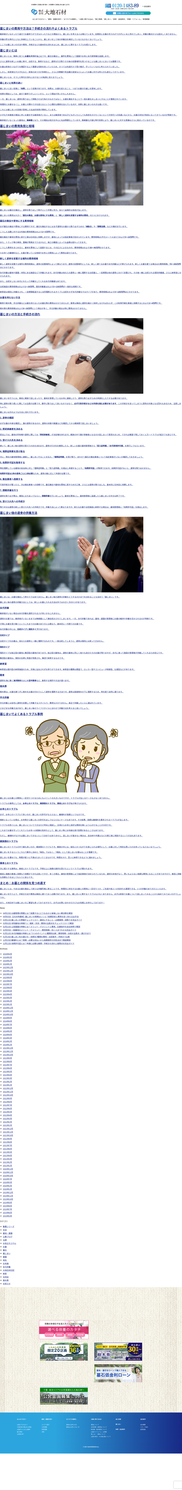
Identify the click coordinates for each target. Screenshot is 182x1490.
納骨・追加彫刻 (119, 19)
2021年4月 (7, 1155)
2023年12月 (8, 1048)
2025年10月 (8, 974)
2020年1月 (7, 1189)
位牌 (5, 1239)
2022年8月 (7, 1101)
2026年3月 (7, 957)
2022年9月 (7, 1098)
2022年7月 (7, 1105)
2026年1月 (7, 964)
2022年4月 (7, 1115)
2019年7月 (7, 1209)
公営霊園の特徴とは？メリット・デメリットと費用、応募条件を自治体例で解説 (41, 926)
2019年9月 (7, 1202)
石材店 (6, 1276)
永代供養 (7, 1266)
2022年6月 (7, 1108)
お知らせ (7, 1283)
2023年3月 (7, 1078)
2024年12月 (8, 1007)
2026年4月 (7, 953)
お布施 (6, 1263)
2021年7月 (7, 1145)
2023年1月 (7, 1084)
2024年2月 (7, 1041)
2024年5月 (7, 1031)
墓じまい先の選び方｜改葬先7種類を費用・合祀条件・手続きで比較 (36, 936)
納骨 (5, 1273)
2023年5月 (7, 1071)
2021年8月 (7, 1142)
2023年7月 (7, 1064)
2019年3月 (7, 1215)
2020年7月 (7, 1179)
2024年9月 (7, 1017)
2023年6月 (7, 1068)
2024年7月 (7, 1024)
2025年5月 (7, 990)
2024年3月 (7, 1037)
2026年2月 (7, 960)
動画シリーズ (8, 1226)
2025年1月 (7, 1004)
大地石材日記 (8, 1270)
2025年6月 (7, 987)
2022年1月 (7, 1125)
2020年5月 (7, 1182)
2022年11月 (8, 1091)
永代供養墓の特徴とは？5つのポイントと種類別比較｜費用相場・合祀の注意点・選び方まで (47, 933)
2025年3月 (7, 997)
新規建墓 (146, 19)
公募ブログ (7, 1236)
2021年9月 (7, 1138)
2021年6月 (7, 1148)
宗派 (5, 1229)
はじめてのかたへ (39, 19)
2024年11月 (8, 1011)
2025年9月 (7, 977)
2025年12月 (8, 967)
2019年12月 (8, 1192)
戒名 (5, 1260)
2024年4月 (7, 1034)
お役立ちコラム (9, 1243)
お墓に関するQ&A (86, 19)
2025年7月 (7, 984)
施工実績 (98, 19)
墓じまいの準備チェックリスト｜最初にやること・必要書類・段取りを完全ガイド (42, 919)
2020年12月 (8, 1168)
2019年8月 (7, 1205)
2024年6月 (7, 1027)
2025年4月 (7, 994)
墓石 (5, 1250)
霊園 (5, 1256)
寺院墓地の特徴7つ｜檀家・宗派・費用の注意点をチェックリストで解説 (38, 923)
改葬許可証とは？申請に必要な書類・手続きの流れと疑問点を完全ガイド (38, 943)
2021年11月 (8, 1131)
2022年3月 (7, 1118)
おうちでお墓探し (70, 19)
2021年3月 (7, 1158)
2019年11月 (8, 1195)
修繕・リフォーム (134, 19)
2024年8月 (7, 1021)
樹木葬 (6, 1280)
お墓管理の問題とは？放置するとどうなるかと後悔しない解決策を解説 (37, 913)
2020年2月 (7, 1185)
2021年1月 (7, 1165)
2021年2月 (7, 1162)
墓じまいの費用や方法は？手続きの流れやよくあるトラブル (38, 28)
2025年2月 (7, 1000)
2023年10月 (8, 1054)
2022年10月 (8, 1095)
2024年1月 (7, 1044)
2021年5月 (7, 1152)
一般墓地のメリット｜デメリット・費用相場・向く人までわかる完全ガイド (39, 929)
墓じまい (107, 19)
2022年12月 (8, 1088)
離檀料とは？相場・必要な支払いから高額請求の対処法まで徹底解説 (37, 940)
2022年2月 (7, 1121)
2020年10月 (8, 1175)
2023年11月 (8, 1051)
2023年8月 (7, 1061)
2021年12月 (8, 1128)
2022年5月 (7, 1111)
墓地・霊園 (7, 1233)
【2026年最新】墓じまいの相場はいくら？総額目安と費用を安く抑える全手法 (41, 916)
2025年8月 (7, 980)
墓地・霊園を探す (55, 19)
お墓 (5, 1246)
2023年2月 (7, 1081)
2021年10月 (8, 1135)
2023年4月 (7, 1074)
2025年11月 (8, 970)
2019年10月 (8, 1199)
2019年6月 (7, 1212)
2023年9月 (7, 1058)
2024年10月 (8, 1014)
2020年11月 (8, 1172)
